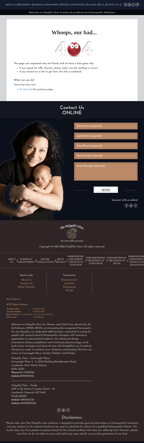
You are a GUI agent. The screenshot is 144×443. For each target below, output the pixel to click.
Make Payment (26, 287)
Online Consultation (73, 4)
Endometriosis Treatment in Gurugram (95, 260)
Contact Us (112, 4)
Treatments (24, 4)
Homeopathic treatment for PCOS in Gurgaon (75, 260)
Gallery (92, 4)
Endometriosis (69, 280)
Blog (101, 4)
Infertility (69, 283)
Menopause (69, 287)
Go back (24, 89)
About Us (10, 4)
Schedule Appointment (46, 4)
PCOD (69, 290)
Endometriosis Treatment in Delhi (116, 260)
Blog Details (60, 260)
